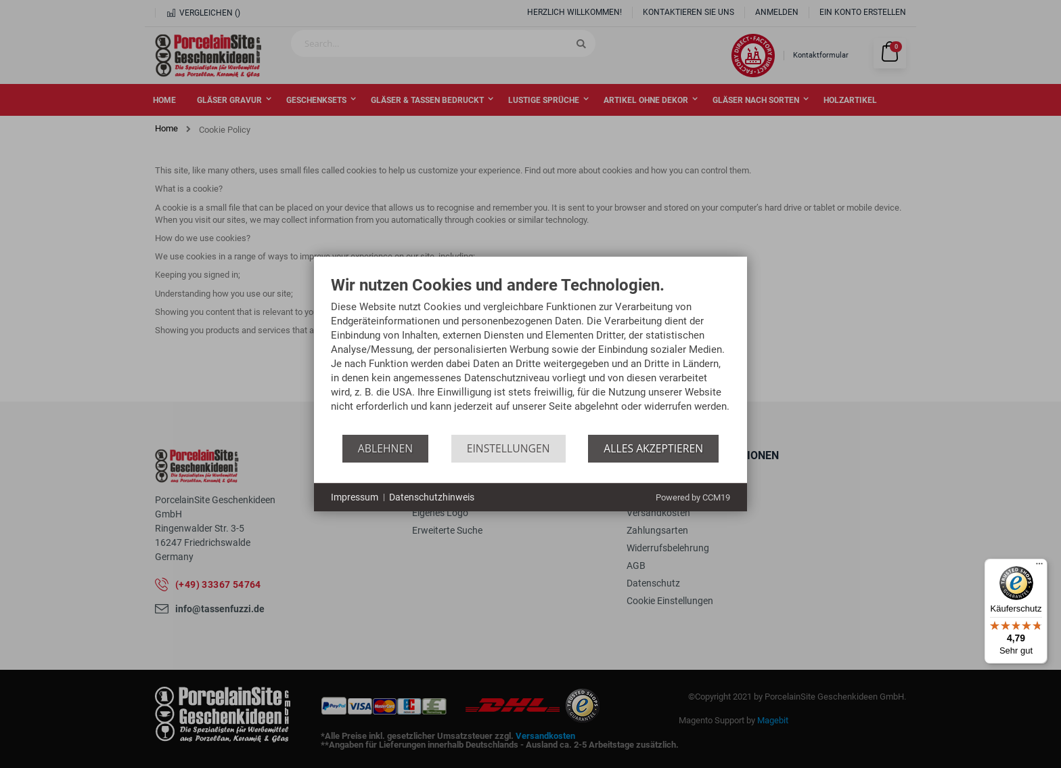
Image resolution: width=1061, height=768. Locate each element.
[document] (530, 355)
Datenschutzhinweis (431, 497)
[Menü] (1039, 567)
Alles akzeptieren (653, 448)
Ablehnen (385, 448)
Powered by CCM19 (693, 497)
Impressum (354, 497)
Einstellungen (508, 448)
